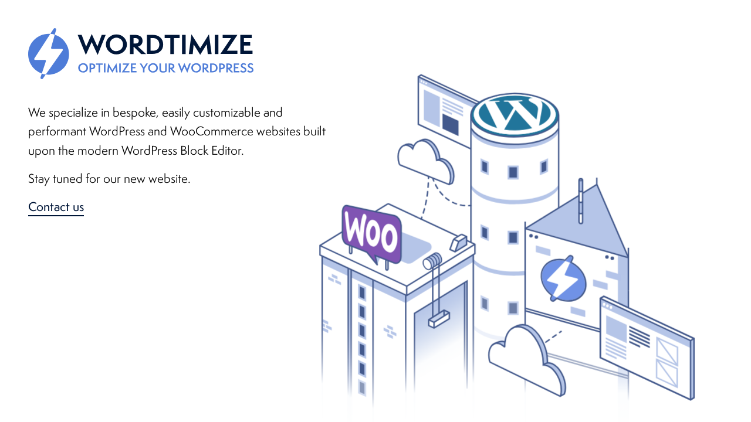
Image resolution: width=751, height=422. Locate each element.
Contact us (56, 206)
